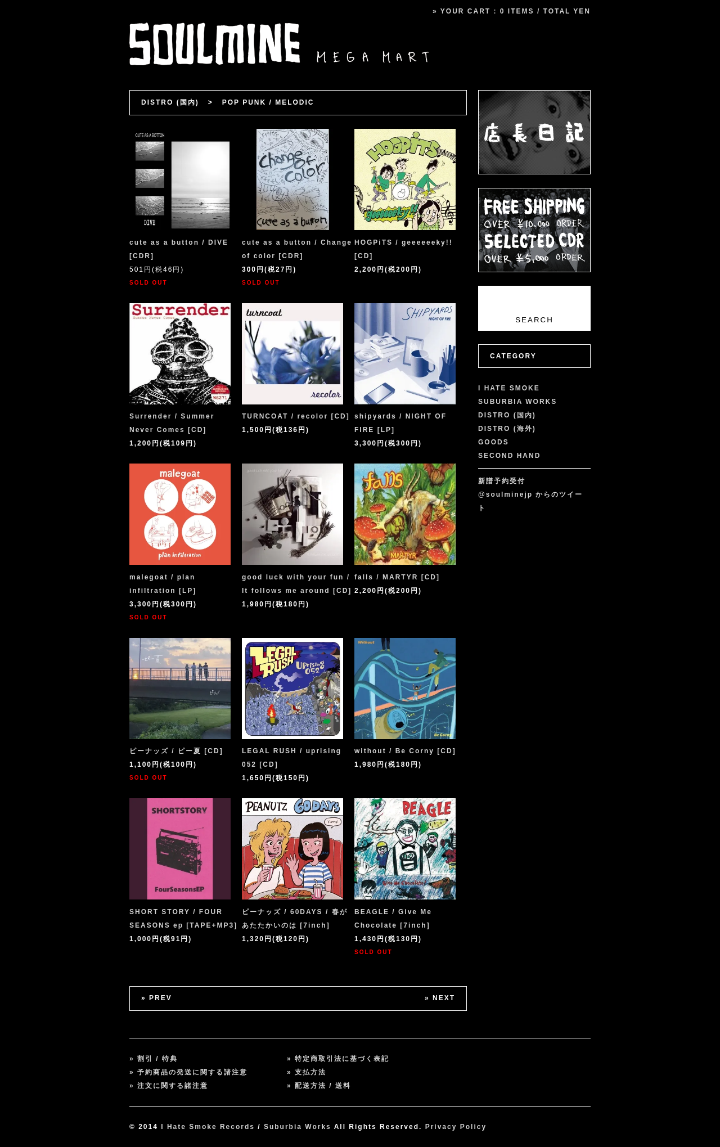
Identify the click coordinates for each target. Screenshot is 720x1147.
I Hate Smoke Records (208, 1127)
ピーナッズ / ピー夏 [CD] (176, 751)
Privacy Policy (456, 1127)
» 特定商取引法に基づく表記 (338, 1059)
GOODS (493, 442)
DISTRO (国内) (170, 102)
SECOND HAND (509, 456)
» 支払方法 (306, 1072)
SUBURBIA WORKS (517, 402)
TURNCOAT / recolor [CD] (296, 416)
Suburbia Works (297, 1127)
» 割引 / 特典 (153, 1059)
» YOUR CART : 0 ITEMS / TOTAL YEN (512, 11)
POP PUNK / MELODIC (268, 102)
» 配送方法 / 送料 (319, 1086)
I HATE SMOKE (509, 388)
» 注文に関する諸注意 (168, 1086)
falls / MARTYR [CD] (397, 577)
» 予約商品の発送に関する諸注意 (188, 1072)
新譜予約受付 (501, 481)
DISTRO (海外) (507, 429)
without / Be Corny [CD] (405, 751)
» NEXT (440, 998)
